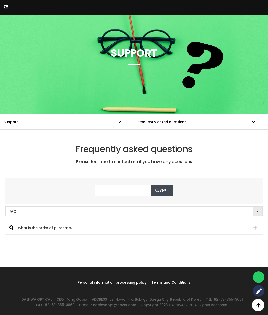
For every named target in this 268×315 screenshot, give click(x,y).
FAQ (12, 211)
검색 (171, 190)
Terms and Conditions (170, 282)
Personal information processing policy (112, 282)
